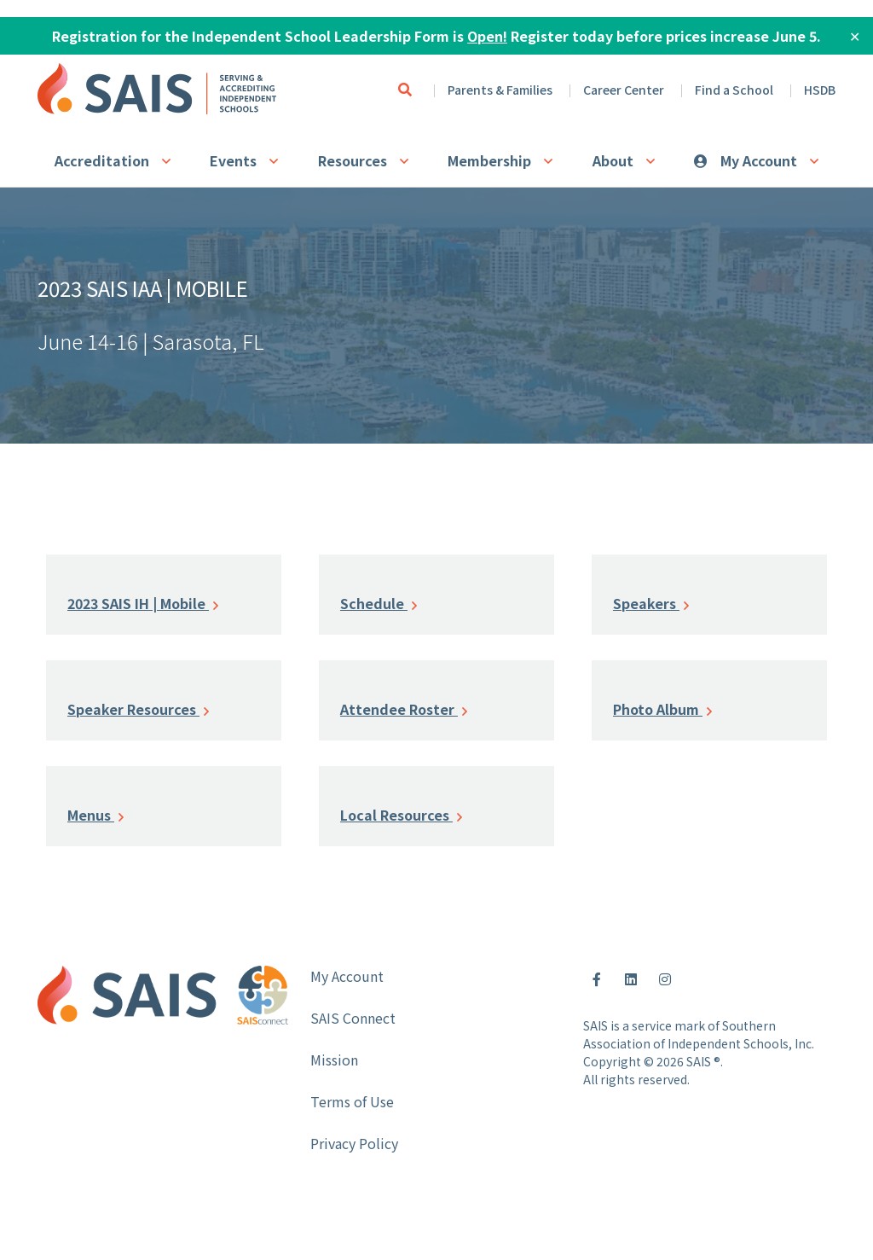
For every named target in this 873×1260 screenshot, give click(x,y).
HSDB (819, 89)
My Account (758, 160)
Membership (489, 160)
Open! (487, 36)
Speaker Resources (138, 709)
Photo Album (662, 709)
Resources (352, 160)
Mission (334, 1059)
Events (233, 160)
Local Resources (401, 814)
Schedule (378, 603)
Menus (95, 814)
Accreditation (102, 160)
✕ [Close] (854, 36)
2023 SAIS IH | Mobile (142, 603)
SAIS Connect (353, 1017)
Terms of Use (352, 1101)
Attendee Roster (403, 709)
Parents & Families (500, 89)
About (613, 160)
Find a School (734, 89)
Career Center (623, 89)
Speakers (651, 603)
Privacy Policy (354, 1143)
